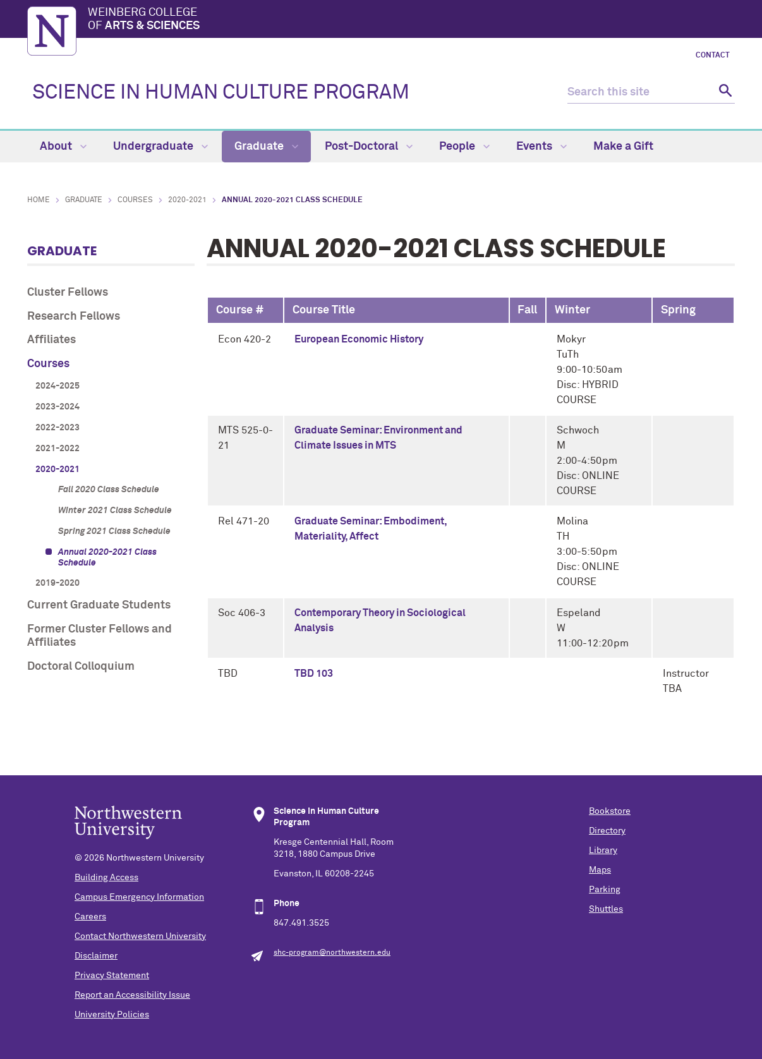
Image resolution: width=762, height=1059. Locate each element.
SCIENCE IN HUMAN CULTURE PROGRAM (220, 93)
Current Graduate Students (99, 605)
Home (38, 200)
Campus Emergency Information (139, 897)
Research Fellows (73, 316)
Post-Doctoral (369, 146)
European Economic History (358, 339)
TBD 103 (313, 674)
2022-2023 (57, 427)
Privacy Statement (112, 975)
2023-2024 (57, 406)
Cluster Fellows (67, 292)
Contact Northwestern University (140, 936)
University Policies (112, 1014)
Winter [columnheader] (572, 310)
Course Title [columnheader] (324, 310)
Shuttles (606, 909)
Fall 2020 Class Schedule (108, 489)
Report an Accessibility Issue (132, 995)
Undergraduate (160, 146)
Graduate (266, 146)
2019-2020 (57, 583)
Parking (604, 889)
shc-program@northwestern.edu (332, 953)
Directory (607, 830)
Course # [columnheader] (240, 310)
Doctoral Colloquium (81, 666)
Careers (90, 916)
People (464, 146)
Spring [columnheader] (678, 310)
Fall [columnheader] (527, 310)
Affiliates (51, 340)
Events (541, 146)
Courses (135, 200)
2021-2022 (57, 448)
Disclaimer (96, 956)
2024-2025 (57, 386)
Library (603, 850)
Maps (600, 870)
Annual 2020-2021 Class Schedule (107, 557)
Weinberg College (411, 20)
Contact (713, 55)
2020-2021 (187, 200)
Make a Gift (623, 146)
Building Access (106, 877)
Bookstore (610, 811)
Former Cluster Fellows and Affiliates (99, 636)
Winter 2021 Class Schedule (115, 510)
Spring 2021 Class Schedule (114, 531)
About (63, 146)
